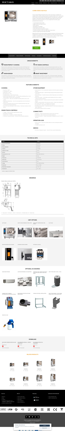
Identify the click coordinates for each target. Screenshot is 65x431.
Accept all (44, 425)
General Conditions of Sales (7, 403)
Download (54, 55)
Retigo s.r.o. (8, 4)
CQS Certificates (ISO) (52, 396)
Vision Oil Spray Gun (21, 402)
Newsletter (58, 0)
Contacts (3, 399)
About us (3, 396)
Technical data (27, 55)
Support (54, 0)
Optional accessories (47, 55)
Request (36, 47)
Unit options (39, 55)
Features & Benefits (19, 55)
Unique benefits (12, 55)
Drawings (33, 55)
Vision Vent (19, 399)
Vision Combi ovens (21, 396)
